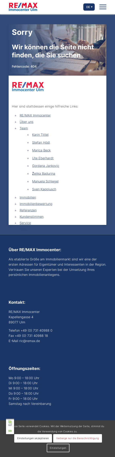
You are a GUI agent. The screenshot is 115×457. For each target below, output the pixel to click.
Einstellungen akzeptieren (33, 438)
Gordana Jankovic (45, 166)
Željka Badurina (43, 174)
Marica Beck (41, 150)
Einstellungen (58, 447)
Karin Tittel (40, 135)
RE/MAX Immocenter (35, 115)
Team (24, 128)
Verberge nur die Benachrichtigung (77, 438)
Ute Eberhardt (43, 158)
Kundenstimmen (32, 217)
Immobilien (28, 197)
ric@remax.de (29, 341)
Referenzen (28, 210)
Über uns (26, 122)
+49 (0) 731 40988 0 (36, 330)
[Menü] (102, 7)
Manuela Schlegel (45, 181)
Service (25, 223)
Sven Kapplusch (44, 189)
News (24, 229)
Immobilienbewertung (36, 204)
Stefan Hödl (41, 142)
